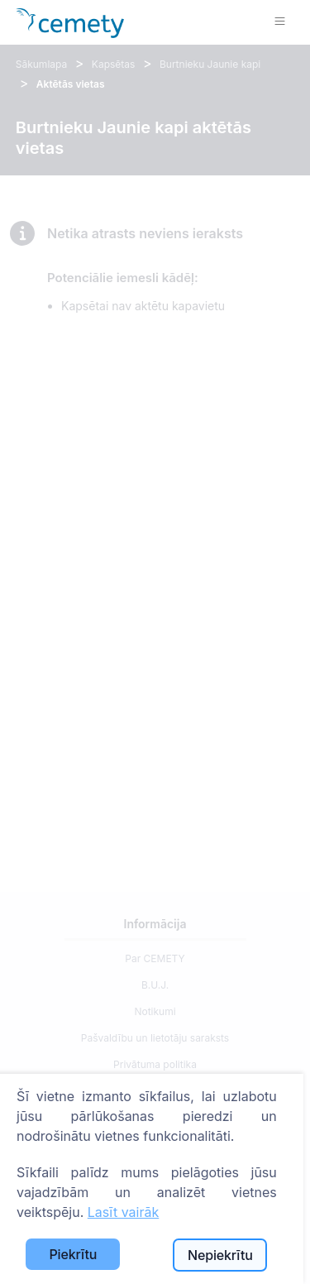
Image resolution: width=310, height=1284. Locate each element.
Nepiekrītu (220, 1255)
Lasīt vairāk (123, 1212)
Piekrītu (73, 1254)
